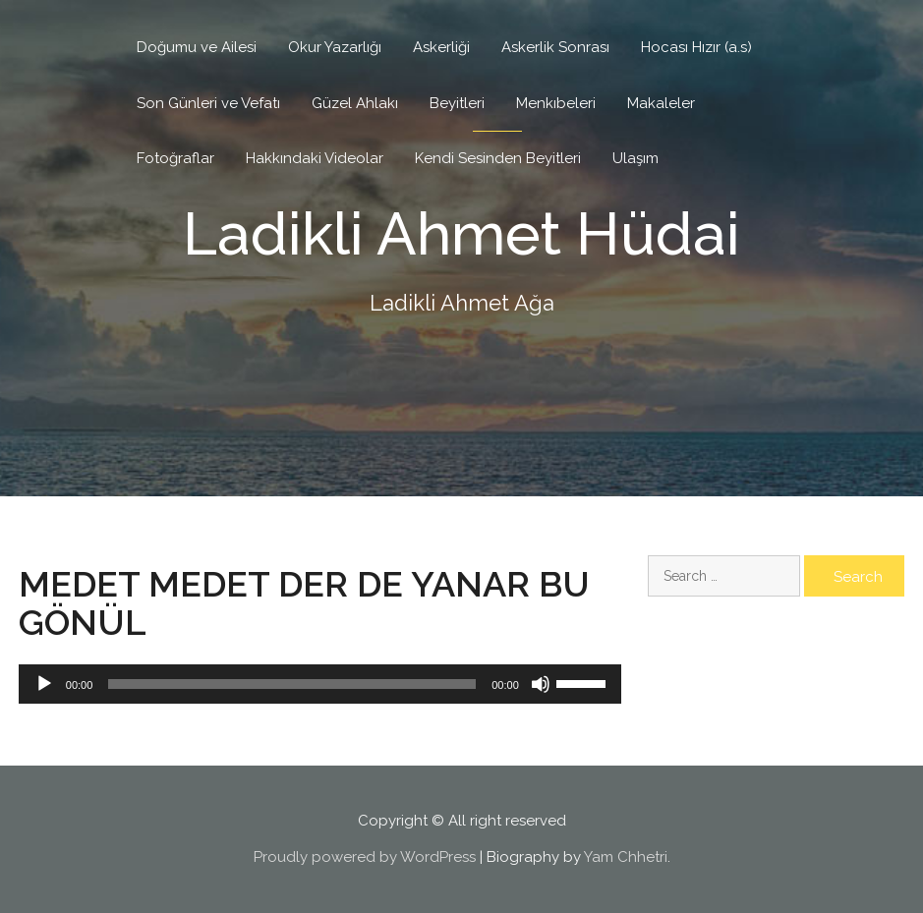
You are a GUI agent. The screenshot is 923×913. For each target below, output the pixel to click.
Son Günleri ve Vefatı (208, 103)
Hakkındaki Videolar (314, 158)
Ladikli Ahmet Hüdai (461, 234)
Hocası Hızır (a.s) (696, 47)
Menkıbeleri (556, 103)
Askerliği (441, 47)
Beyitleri (457, 103)
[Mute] (540, 684)
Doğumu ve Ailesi (197, 47)
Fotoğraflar (175, 158)
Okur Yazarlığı (334, 47)
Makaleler (661, 103)
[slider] (292, 684)
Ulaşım (635, 158)
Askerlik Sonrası (555, 47)
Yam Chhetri (625, 857)
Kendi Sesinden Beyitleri (498, 158)
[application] (320, 684)
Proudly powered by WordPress (365, 857)
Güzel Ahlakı (355, 103)
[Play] (44, 684)
